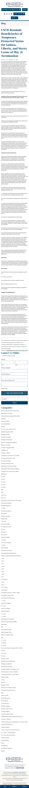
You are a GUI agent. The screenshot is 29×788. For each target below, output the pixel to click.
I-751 (2, 577)
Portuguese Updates (6, 664)
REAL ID (3, 682)
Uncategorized (5, 740)
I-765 (2, 582)
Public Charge (4, 677)
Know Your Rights (5, 608)
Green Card (4, 534)
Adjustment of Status (6, 413)
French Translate (5, 524)
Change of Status (5, 453)
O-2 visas (3, 645)
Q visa (2, 679)
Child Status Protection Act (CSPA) (10, 455)
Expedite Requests (6, 505)
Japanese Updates (6, 603)
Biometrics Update (6, 437)
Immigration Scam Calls (7, 595)
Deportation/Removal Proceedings (10, 469)
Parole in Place (5, 658)
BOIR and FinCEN (5, 445)
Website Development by (14, 768)
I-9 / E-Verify (4, 587)
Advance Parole (5, 421)
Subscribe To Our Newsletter (10, 9)
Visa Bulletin (4, 745)
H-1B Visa (3, 540)
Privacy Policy (22, 772)
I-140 (2, 569)
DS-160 (3, 476)
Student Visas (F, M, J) (7, 708)
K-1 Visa (3, 606)
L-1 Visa (3, 614)
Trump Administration (7, 724)
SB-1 (2, 693)
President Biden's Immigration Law (10, 669)
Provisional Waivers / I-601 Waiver (10, 674)
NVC (2, 637)
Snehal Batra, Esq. (6, 698)
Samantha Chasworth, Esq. (8, 690)
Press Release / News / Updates (9, 672)
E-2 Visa (3, 484)
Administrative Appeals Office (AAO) (10, 416)
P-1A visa (3, 653)
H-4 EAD (3, 545)
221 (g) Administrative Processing (10, 410)
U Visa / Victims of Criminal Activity (10, 730)
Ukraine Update (5, 737)
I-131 (2, 563)
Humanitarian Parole (6, 550)
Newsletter (4, 624)
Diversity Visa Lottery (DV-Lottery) (10, 471)
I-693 (2, 574)
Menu (15, 786)
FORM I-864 (4, 519)
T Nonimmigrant (5, 711)
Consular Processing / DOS (8, 458)
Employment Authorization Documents (11, 500)
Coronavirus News (6, 461)
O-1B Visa (3, 643)
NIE (2, 627)
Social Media (4, 701)
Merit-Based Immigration (7, 619)
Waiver (3, 751)
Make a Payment (18, 13)
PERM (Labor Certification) (8, 661)
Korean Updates (5, 611)
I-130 (2, 561)
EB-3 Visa (3, 495)
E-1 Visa (3, 482)
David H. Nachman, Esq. (7, 463)
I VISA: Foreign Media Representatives (11, 556)
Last (16, 365)
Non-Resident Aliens (6, 629)
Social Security (5, 703)
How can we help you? (8, 380)
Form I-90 (3, 521)
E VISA (3, 479)
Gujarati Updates (5, 537)
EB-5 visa (3, 498)
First (2, 365)
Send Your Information (13, 393)
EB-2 (2, 492)
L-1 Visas (3, 616)
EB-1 (2, 490)
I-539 (2, 571)
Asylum (3, 426)
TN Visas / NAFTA (6, 719)
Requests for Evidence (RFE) (8, 687)
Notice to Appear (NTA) (7, 635)
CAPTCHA (4, 388)
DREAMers (4, 474)
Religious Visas (5, 685)
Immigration (4, 590)
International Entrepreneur (8, 598)
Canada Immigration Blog (7, 447)
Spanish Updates (5, 706)
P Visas (3, 650)
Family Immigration (6, 511)
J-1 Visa (3, 600)
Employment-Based (6, 503)
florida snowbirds (5, 516)
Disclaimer (16, 772)
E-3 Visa (3, 487)
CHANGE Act (4, 450)
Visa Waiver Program (6, 748)
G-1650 (3, 529)
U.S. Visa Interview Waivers (8, 735)
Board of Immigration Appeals (9, 442)
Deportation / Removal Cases (8, 466)
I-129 (2, 558)
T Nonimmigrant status (7, 714)
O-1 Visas (3, 640)
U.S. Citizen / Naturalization (8, 732)
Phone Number (6, 368)
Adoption (3, 418)
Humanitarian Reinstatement (8, 553)
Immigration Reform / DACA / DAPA (10, 592)
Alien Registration (5, 424)
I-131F (2, 566)
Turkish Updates (5, 727)
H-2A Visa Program (6, 542)
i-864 (2, 585)
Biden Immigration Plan (7, 432)
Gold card (3, 532)
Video (2, 743)
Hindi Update (4, 548)
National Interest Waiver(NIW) (9, 621)
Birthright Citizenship (6, 439)
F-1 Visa (3, 508)
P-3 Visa (3, 656)
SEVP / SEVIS (4, 695)
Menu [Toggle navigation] (25, 9)
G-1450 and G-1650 (6, 527)
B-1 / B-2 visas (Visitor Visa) (8, 429)
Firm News (4, 513)
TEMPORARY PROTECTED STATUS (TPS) (17, 350)
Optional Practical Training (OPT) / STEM (11, 648)
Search (14, 17)
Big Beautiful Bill (5, 434)
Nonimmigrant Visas (6, 632)
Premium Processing (6, 666)
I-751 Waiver (4, 579)
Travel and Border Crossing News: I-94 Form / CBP (14, 722)
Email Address (5, 374)
